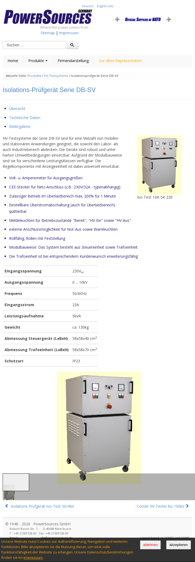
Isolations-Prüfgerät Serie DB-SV (49, 89)
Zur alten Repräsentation (120, 60)
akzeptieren (178, 545)
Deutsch (88, 6)
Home (12, 60)
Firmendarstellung (73, 60)
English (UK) (105, 6)
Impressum (33, 557)
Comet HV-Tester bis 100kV (163, 506)
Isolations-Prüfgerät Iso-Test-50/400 (39, 506)
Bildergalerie (19, 126)
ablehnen (150, 545)
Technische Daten (24, 117)
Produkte (38, 60)
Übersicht (17, 108)
